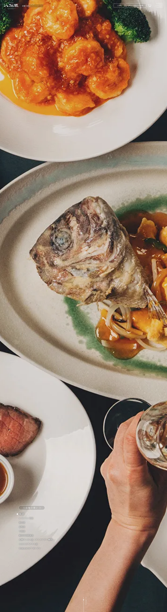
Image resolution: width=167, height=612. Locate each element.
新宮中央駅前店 (27, 535)
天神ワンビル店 (38, 539)
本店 (23, 514)
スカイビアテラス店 (29, 543)
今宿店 (23, 530)
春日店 (23, 522)
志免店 (23, 526)
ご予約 (119, 5)
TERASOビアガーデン (31, 548)
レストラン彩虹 (27, 518)
